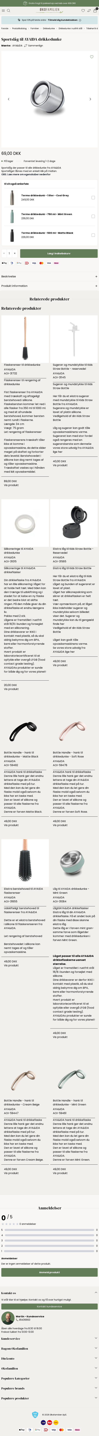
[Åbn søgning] (8, 10)
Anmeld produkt (49, 1272)
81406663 (24, 1319)
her (60, 452)
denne (84, 444)
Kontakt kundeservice (49, 1306)
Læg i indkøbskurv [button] (58, 253)
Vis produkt (11, 485)
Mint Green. (69, 940)
